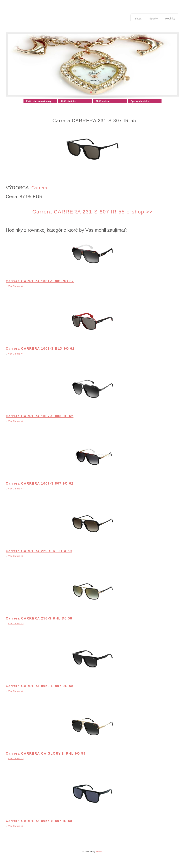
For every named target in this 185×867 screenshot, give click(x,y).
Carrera (39, 187)
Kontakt (99, 851)
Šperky (153, 18)
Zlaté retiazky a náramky (38, 101)
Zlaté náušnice (68, 101)
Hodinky (170, 18)
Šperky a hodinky (140, 101)
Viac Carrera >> (15, 286)
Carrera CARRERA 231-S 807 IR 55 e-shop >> (92, 212)
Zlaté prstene (102, 101)
